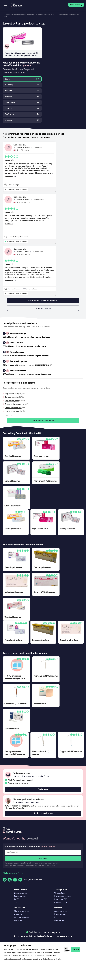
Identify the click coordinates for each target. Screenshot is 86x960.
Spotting (8, 108)
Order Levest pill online (43, 420)
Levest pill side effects (45, 14)
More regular (10, 102)
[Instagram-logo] (10, 880)
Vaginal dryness (12, 400)
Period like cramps (13, 407)
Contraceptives (19, 14)
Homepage (7, 14)
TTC (16, 902)
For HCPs (18, 920)
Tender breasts (11, 397)
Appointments (60, 911)
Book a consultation (43, 813)
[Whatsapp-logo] (5, 880)
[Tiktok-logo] (20, 880)
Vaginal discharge (13, 393)
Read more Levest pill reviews (43, 300)
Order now (43, 789)
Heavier (8, 90)
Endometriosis (20, 896)
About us (18, 914)
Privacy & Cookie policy (48, 865)
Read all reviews (43, 308)
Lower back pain (12, 411)
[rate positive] (5, 189)
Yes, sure (76, 950)
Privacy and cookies (62, 896)
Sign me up (43, 858)
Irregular (8, 120)
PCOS (16, 899)
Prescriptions (59, 914)
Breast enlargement (13, 404)
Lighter (8, 79)
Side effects (30, 14)
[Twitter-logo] (15, 880)
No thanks (66, 950)
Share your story (76, 5)
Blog (56, 917)
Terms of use (59, 893)
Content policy (60, 902)
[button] (43, 383)
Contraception (20, 893)
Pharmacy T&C (60, 899)
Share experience (21, 911)
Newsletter (59, 920)
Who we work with (22, 917)
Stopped (8, 96)
